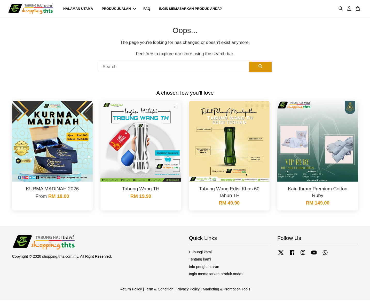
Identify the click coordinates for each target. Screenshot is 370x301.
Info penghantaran (204, 267)
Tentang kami (200, 260)
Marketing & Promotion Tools (226, 290)
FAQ (146, 9)
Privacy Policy (188, 290)
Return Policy (131, 290)
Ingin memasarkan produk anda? (216, 275)
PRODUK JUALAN (119, 9)
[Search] (174, 67)
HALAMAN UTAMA (78, 9)
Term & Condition (159, 290)
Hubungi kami (200, 253)
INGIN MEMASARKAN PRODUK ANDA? (190, 9)
